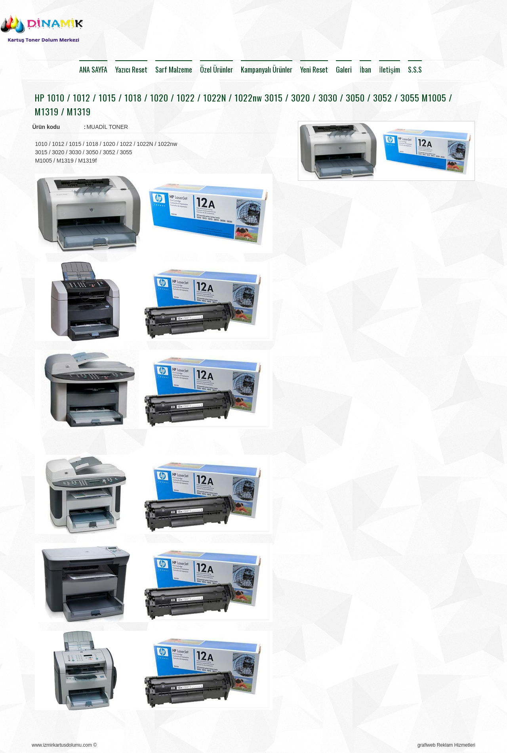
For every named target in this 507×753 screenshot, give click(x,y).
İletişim (389, 69)
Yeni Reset (314, 69)
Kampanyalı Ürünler (266, 69)
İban (365, 69)
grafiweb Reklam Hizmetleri (446, 745)
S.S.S (415, 69)
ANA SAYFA (93, 69)
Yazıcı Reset (131, 69)
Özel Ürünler (216, 69)
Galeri (344, 69)
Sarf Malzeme (173, 69)
